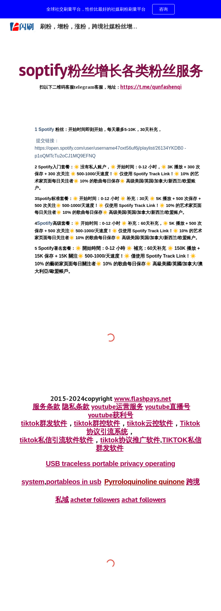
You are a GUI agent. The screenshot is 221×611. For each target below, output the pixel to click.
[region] (110, 9)
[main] (110, 76)
